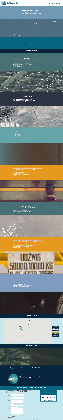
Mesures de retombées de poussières (20, 284)
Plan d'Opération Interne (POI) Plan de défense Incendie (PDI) (24, 139)
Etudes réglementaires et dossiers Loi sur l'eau (22, 101)
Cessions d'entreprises (17, 62)
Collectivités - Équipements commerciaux (55, 330)
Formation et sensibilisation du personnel (21, 174)
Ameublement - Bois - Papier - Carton (55, 328)
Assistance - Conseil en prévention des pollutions (22, 99)
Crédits (38, 419)
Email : (9, 397)
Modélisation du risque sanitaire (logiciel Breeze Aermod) (24, 286)
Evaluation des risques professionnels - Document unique (24, 245)
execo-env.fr (10, 368)
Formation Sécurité (17, 136)
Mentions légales (35, 419)
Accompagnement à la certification (20, 172)
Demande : (9, 408)
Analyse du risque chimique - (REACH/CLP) (21, 244)
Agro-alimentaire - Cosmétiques (55, 326)
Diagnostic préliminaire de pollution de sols (21, 63)
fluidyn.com (21, 368)
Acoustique (15, 280)
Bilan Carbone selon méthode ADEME (20, 210)
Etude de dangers (16, 134)
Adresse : (9, 400)
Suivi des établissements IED (18, 66)
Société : (9, 395)
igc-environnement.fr (36, 368)
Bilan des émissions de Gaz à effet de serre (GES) (22, 211)
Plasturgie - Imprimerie (55, 336)
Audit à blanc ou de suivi (18, 173)
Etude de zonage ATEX (17, 135)
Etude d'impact (16, 65)
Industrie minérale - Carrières (55, 333)
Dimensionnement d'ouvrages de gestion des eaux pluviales (24, 100)
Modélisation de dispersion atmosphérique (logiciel (22, 285)
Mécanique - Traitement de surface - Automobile (55, 335)
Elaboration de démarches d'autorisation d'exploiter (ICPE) (24, 64)
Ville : (9, 405)
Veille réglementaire (17, 175)
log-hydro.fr (10, 372)
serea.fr (20, 372)
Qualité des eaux (16, 287)
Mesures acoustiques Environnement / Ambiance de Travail (24, 283)
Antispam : (9, 414)
